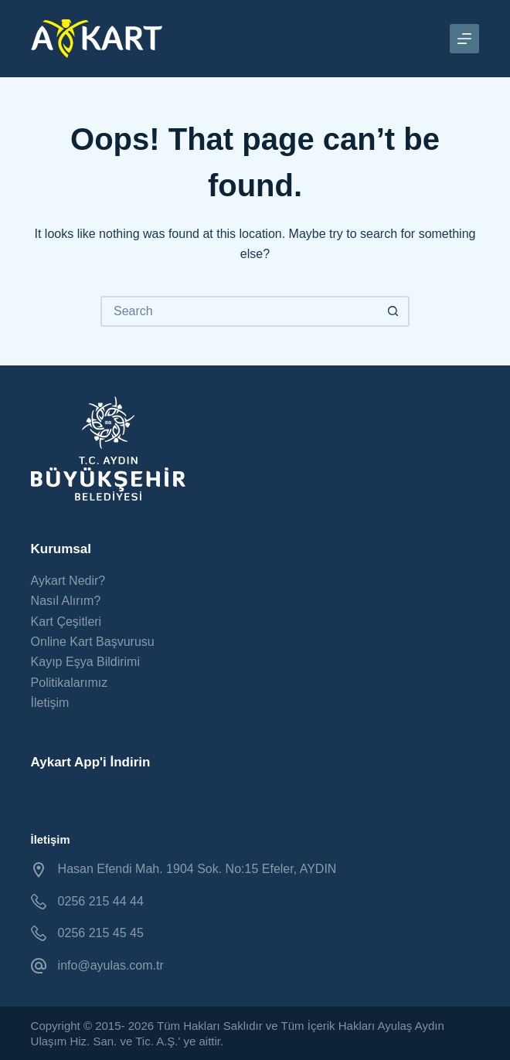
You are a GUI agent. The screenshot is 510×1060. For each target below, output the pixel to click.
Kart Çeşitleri (66, 621)
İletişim (50, 702)
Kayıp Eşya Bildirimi (85, 661)
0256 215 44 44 (101, 901)
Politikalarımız (69, 682)
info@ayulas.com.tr (111, 965)
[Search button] (394, 311)
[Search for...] (239, 311)
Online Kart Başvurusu (93, 641)
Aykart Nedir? (68, 580)
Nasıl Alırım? (66, 600)
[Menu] (464, 38)
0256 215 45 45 (101, 932)
